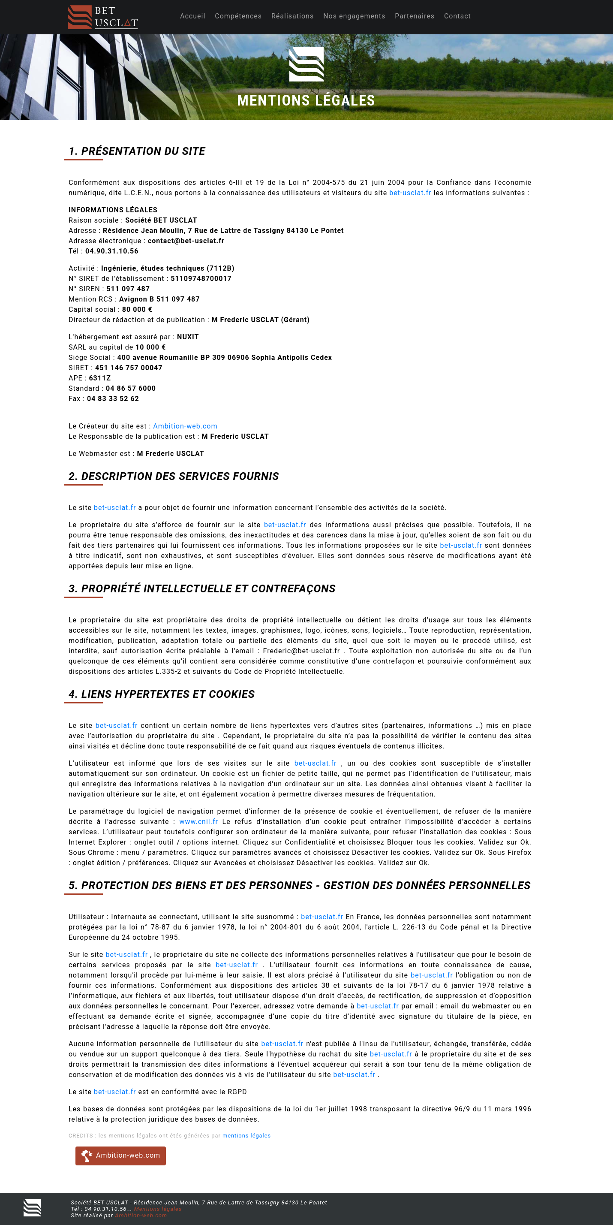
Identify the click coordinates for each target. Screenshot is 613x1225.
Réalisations (292, 16)
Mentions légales (158, 1209)
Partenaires (415, 16)
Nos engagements (354, 16)
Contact (457, 16)
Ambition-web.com (185, 426)
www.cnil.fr (198, 822)
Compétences (238, 16)
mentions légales (246, 1135)
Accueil (192, 16)
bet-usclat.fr (411, 193)
